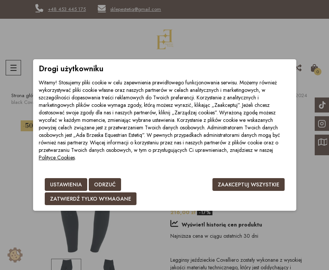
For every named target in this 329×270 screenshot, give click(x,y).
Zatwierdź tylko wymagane (90, 198)
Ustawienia (66, 184)
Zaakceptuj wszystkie (248, 184)
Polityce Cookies (57, 157)
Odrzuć (105, 184)
